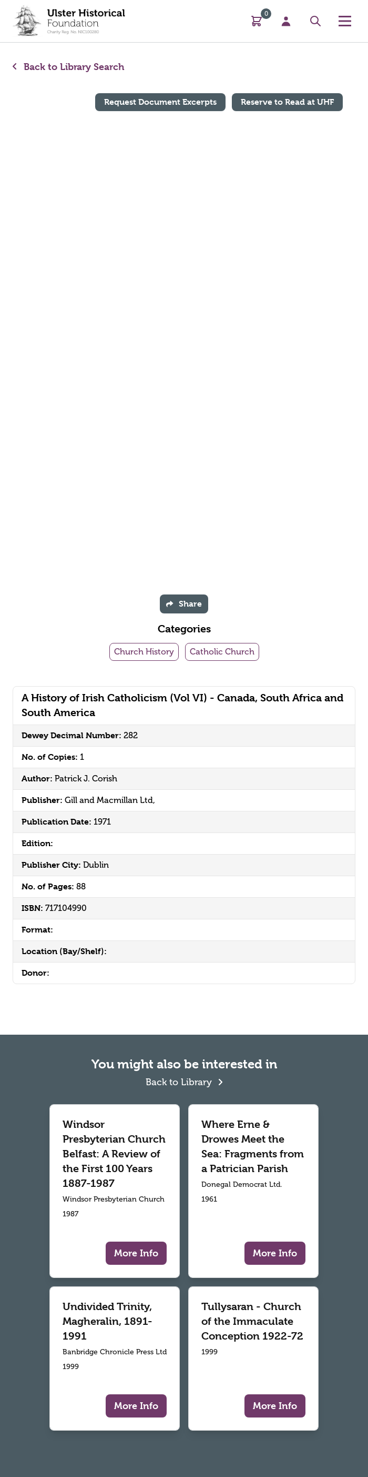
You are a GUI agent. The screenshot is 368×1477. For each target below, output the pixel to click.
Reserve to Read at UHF (287, 102)
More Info (136, 1252)
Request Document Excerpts (160, 102)
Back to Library (184, 1080)
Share (184, 604)
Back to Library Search (69, 66)
